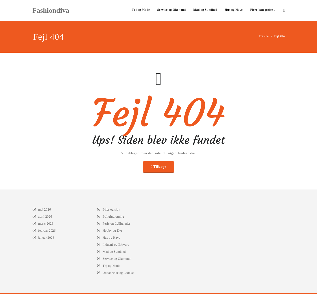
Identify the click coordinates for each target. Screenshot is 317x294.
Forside (264, 36)
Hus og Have (234, 9)
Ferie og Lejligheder (116, 223)
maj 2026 (44, 209)
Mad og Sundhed (205, 9)
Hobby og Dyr (112, 230)
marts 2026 (45, 223)
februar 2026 (46, 230)
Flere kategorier (263, 9)
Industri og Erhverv (116, 244)
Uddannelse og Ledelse (118, 272)
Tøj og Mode (141, 9)
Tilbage (159, 166)
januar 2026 (46, 237)
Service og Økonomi (171, 9)
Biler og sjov (111, 209)
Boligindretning (113, 216)
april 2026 (45, 216)
